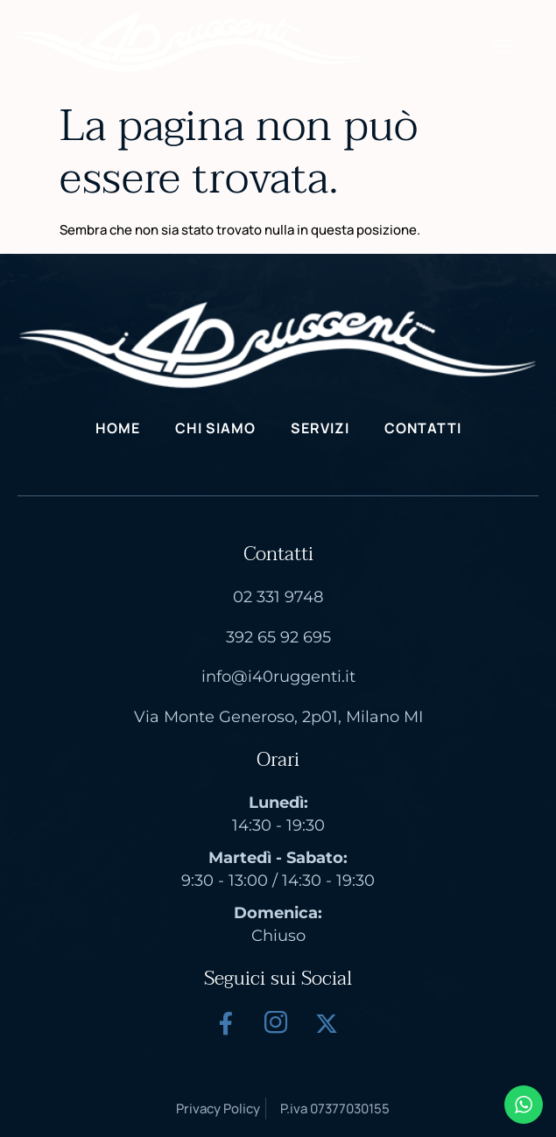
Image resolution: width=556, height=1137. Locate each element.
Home (117, 428)
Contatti (422, 428)
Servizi (320, 428)
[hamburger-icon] (502, 48)
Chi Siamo (215, 428)
